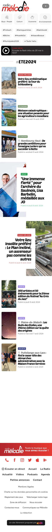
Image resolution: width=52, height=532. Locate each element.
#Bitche (6, 36)
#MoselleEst (20, 36)
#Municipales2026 (11, 41)
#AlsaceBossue (37, 36)
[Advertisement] (26, 401)
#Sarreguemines (24, 30)
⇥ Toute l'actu (30, 41)
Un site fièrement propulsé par (26, 523)
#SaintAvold (41, 30)
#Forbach (7, 30)
